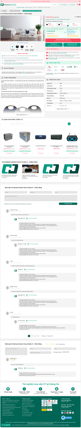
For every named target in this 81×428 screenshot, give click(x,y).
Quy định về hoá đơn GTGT (7, 413)
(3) (9, 425)
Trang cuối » (50, 336)
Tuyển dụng (24, 408)
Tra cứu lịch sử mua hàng (27, 414)
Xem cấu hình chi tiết (62, 108)
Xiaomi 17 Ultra (47, 7)
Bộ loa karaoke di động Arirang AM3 (9, 146)
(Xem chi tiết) (35, 55)
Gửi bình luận (68, 203)
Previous (1, 1)
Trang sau (43, 336)
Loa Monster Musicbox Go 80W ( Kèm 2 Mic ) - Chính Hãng (72, 146)
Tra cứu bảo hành (25, 411)
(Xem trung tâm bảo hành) (22, 57)
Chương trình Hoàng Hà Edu (7, 412)
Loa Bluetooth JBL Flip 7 (41, 145)
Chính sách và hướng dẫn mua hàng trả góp (10, 400)
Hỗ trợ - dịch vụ (6, 398)
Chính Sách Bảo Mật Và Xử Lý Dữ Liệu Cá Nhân (11, 407)
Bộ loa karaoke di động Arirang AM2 (25, 146)
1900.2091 (24, 73)
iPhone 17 (35, 7)
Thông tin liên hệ (26, 398)
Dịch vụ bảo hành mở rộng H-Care (9, 405)
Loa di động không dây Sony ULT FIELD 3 (56, 146)
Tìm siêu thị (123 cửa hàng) (27, 412)
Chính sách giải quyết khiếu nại (8, 409)
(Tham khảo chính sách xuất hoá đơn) (14, 63)
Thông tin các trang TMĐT (27, 401)
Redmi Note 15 (40, 7)
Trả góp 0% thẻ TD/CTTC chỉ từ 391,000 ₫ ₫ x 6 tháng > (57, 19)
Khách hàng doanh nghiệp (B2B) (28, 406)
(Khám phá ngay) (63, 53)
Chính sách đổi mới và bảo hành (8, 404)
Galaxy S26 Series (28, 7)
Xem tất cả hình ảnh (21, 42)
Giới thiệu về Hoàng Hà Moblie (28, 400)
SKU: (76, 16)
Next (80, 1)
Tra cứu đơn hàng (25, 409)
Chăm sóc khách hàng (26, 403)
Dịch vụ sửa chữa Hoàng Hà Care (28, 404)
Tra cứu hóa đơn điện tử (26, 415)
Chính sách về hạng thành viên (8, 415)
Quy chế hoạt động (6, 410)
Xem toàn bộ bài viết (21, 114)
